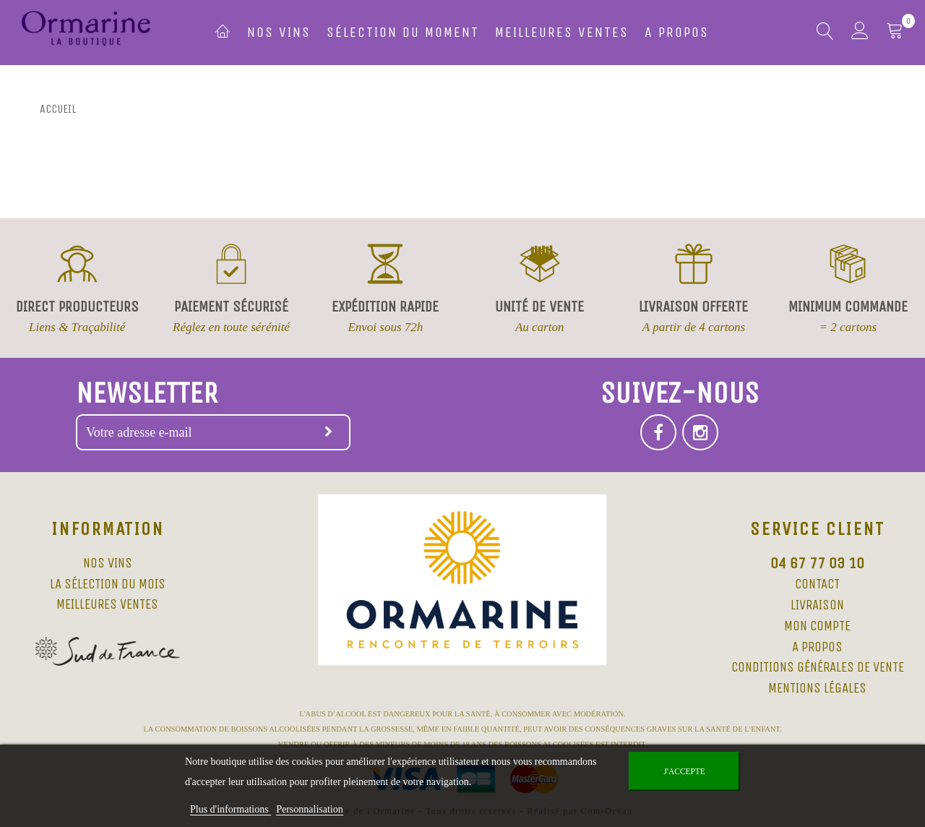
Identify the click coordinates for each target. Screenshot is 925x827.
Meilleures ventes (562, 32)
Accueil (58, 109)
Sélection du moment (403, 32)
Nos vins (279, 32)
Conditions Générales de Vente (817, 667)
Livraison (817, 605)
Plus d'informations (230, 809)
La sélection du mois (107, 584)
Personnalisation (309, 809)
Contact (817, 584)
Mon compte (817, 626)
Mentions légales (817, 688)
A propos (677, 32)
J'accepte (684, 771)
